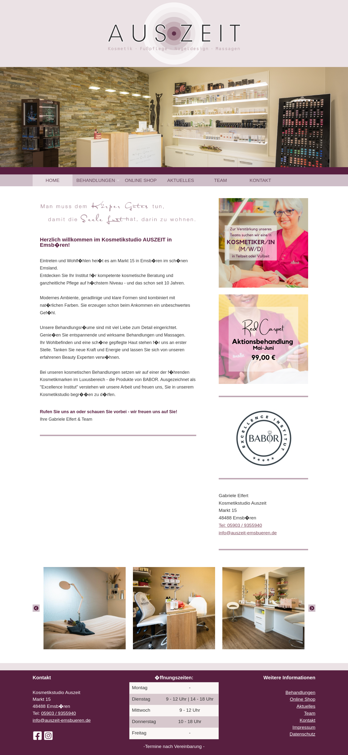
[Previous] (36, 608)
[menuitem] (52, 180)
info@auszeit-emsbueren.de (62, 720)
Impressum (303, 727)
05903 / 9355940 (58, 713)
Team (220, 180)
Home (53, 180)
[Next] (311, 608)
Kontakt (260, 180)
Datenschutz (302, 734)
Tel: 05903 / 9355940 (240, 525)
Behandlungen (95, 180)
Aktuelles (180, 180)
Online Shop (141, 180)
